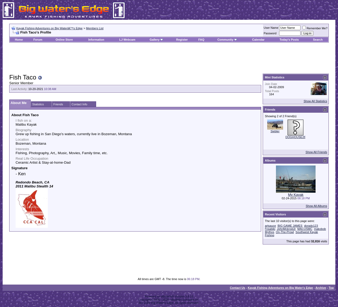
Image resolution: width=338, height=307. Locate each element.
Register (182, 39)
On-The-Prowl (285, 232)
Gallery (154, 39)
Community (227, 39)
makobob (320, 228)
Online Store (64, 39)
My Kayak (296, 195)
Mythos (269, 232)
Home (19, 39)
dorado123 (311, 225)
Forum (37, 39)
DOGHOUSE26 (295, 137)
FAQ (201, 39)
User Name (271, 27)
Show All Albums (316, 205)
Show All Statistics (315, 101)
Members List (95, 28)
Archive (321, 287)
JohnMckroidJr (286, 228)
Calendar (258, 39)
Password (270, 33)
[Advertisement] (169, 58)
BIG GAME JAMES (290, 225)
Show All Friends (316, 152)
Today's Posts (289, 39)
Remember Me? (314, 28)
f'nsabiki (270, 228)
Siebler (274, 131)
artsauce (270, 225)
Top (331, 287)
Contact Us (237, 287)
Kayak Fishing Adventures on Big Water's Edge (280, 287)
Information (96, 39)
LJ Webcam (127, 39)
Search (318, 39)
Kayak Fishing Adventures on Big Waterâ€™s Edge (49, 28)
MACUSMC (304, 228)
